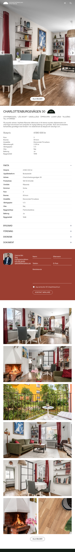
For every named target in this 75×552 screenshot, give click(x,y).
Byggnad (7, 225)
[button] (2, 53)
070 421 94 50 (20, 261)
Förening (8, 231)
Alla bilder (37, 99)
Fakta (6, 165)
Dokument (8, 242)
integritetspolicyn (54, 287)
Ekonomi (7, 237)
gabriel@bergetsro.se (23, 263)
